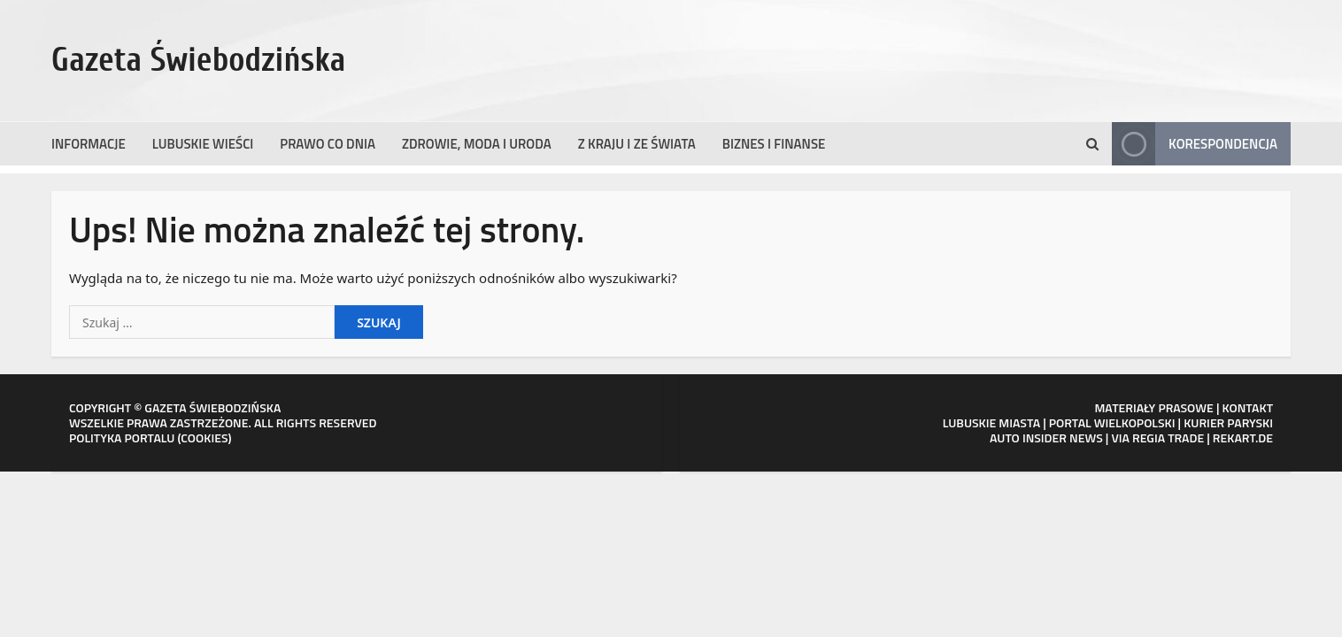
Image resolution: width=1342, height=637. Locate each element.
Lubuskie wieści (203, 144)
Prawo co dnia (327, 144)
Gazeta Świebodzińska (198, 60)
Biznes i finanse (774, 144)
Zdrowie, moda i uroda (476, 144)
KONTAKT (1248, 407)
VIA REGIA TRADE (1157, 437)
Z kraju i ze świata (637, 144)
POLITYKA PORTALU (121, 437)
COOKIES (204, 437)
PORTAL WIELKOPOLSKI (1112, 422)
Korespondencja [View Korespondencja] (1194, 143)
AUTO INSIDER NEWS (1046, 437)
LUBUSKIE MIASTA (991, 422)
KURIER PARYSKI (1228, 422)
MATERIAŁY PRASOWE (1153, 407)
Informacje (88, 144)
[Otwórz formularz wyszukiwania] (1092, 144)
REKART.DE (1243, 437)
